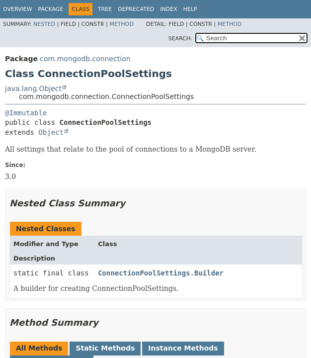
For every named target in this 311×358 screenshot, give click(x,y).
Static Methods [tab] (105, 348)
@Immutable (26, 113)
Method (121, 24)
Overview (17, 9)
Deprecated (136, 9)
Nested (44, 24)
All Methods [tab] (39, 348)
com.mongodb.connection (85, 59)
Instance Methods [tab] (183, 348)
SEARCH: (180, 38)
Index (168, 9)
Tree (105, 9)
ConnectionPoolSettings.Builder (161, 273)
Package (51, 9)
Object (51, 132)
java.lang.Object (33, 88)
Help (190, 9)
